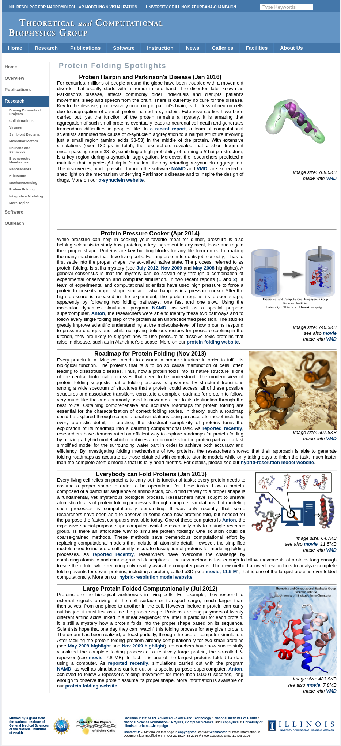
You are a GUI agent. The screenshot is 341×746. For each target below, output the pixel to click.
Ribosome (17, 176)
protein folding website (213, 342)
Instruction (160, 48)
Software (123, 48)
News (193, 48)
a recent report (168, 128)
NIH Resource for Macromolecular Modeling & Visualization (73, 7)
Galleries (222, 48)
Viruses (15, 127)
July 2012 (147, 268)
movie (330, 333)
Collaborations (21, 121)
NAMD (178, 168)
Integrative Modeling (26, 196)
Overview (14, 78)
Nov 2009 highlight (143, 646)
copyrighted (187, 732)
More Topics (19, 203)
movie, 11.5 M (221, 571)
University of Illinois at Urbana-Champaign (191, 7)
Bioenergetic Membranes (19, 160)
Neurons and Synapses (19, 149)
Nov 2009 (171, 268)
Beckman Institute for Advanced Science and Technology (167, 718)
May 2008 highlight (89, 646)
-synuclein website (121, 180)
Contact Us (132, 732)
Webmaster (218, 732)
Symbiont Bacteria (24, 134)
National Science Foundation (146, 722)
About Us (291, 48)
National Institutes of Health (236, 718)
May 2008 (203, 268)
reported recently (222, 428)
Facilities (257, 48)
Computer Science (199, 722)
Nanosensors (20, 169)
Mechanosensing (23, 183)
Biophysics (230, 722)
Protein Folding (22, 189)
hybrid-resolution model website (277, 462)
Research (46, 48)
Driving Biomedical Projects (25, 112)
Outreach (14, 223)
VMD (331, 178)
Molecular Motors (23, 141)
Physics (177, 722)
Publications (85, 48)
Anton (98, 313)
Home (15, 48)
